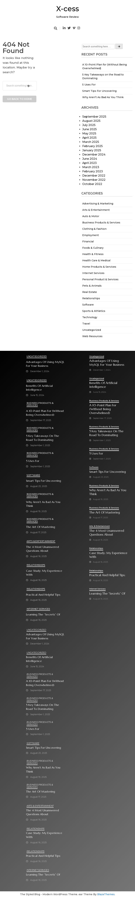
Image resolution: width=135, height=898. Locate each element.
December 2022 (93, 175)
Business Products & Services (101, 222)
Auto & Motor (90, 216)
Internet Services (93, 273)
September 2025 (94, 116)
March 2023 (90, 167)
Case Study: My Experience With (44, 573)
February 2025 (92, 146)
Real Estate (89, 292)
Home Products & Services (99, 266)
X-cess (67, 8)
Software (88, 304)
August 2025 (91, 120)
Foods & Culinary (93, 247)
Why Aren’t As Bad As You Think (103, 97)
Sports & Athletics (93, 311)
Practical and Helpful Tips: (43, 595)
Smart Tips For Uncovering (99, 90)
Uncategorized (91, 330)
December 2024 (93, 154)
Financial (88, 241)
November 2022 (93, 179)
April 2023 (89, 163)
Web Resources (92, 336)
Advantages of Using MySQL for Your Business (45, 364)
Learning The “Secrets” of (43, 615)
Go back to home (19, 99)
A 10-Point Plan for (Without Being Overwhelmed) (45, 413)
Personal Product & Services (100, 279)
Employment (90, 235)
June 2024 (89, 158)
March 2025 (90, 142)
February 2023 (92, 171)
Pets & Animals (92, 285)
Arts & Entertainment (96, 209)
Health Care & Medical (96, 260)
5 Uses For (89, 84)
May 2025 (89, 133)
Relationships (91, 298)
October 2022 (92, 184)
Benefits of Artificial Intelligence (39, 388)
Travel (86, 323)
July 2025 (88, 125)
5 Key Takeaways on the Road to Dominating (42, 438)
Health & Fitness (93, 254)
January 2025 (91, 150)
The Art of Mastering (40, 527)
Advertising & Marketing (97, 203)
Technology (89, 317)
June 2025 (89, 129)
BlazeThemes (106, 894)
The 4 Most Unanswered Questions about (42, 549)
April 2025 (89, 137)
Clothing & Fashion (94, 228)
